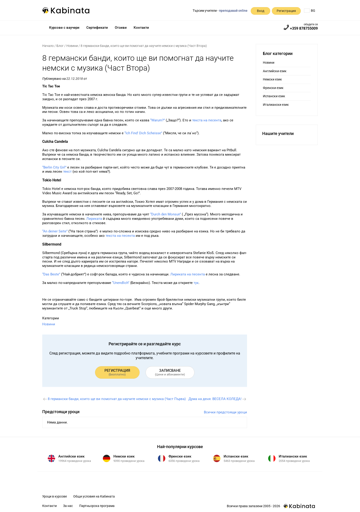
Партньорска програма (97, 506)
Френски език (273, 88)
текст (67, 171)
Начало (48, 46)
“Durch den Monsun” (165, 214)
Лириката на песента (187, 274)
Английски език (275, 71)
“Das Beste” (51, 274)
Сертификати (97, 28)
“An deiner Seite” (55, 231)
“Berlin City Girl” (54, 167)
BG (309, 11)
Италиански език (276, 104)
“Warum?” (157, 120)
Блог (60, 46)
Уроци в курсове (54, 496)
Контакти (141, 28)
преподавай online (233, 10)
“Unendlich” (120, 283)
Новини (72, 46)
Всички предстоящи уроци (225, 412)
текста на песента (206, 120)
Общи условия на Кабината (94, 496)
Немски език (272, 79)
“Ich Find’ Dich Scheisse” (143, 133)
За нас (68, 506)
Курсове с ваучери (64, 28)
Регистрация (286, 11)
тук (196, 283)
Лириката (94, 219)
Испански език (274, 96)
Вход (260, 11)
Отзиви (121, 28)
